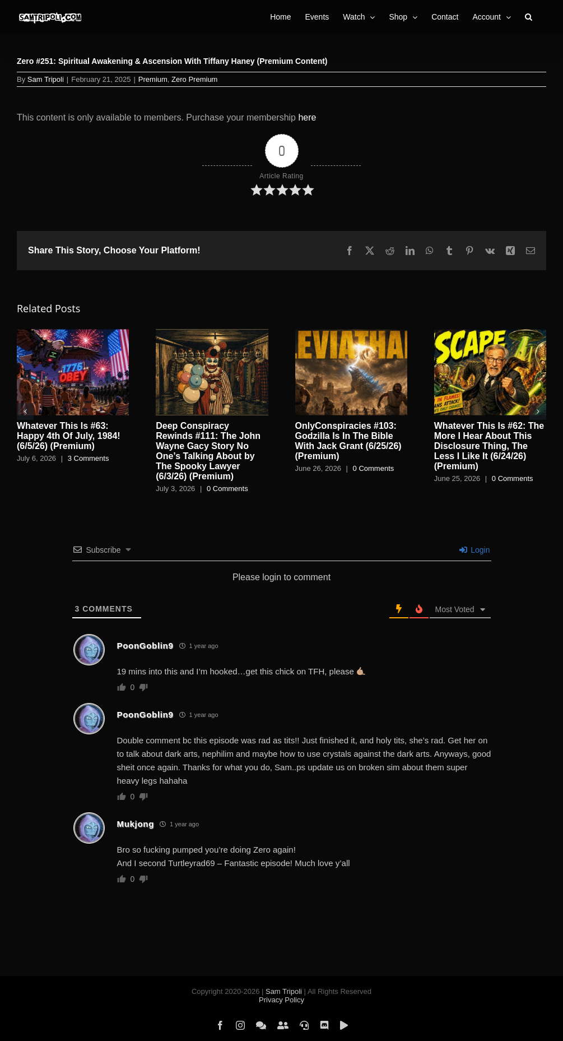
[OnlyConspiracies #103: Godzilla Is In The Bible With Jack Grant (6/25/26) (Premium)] (351, 334)
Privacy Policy (281, 1000)
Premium (152, 79)
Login (474, 549)
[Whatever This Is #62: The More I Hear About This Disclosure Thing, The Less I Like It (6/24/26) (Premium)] (490, 334)
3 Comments (88, 458)
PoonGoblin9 (145, 645)
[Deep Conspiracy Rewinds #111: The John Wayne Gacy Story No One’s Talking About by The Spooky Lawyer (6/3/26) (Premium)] (212, 334)
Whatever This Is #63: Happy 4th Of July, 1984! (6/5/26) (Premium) (68, 436)
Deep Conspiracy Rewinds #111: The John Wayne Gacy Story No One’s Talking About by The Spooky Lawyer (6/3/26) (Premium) (208, 451)
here (307, 117)
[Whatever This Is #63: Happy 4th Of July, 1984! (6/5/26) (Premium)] (73, 334)
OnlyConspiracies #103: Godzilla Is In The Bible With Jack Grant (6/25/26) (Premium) (348, 441)
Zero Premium (194, 79)
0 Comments (227, 488)
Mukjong (136, 824)
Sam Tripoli (45, 79)
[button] (528, 17)
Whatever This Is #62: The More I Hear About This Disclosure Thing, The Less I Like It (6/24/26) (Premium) (489, 446)
